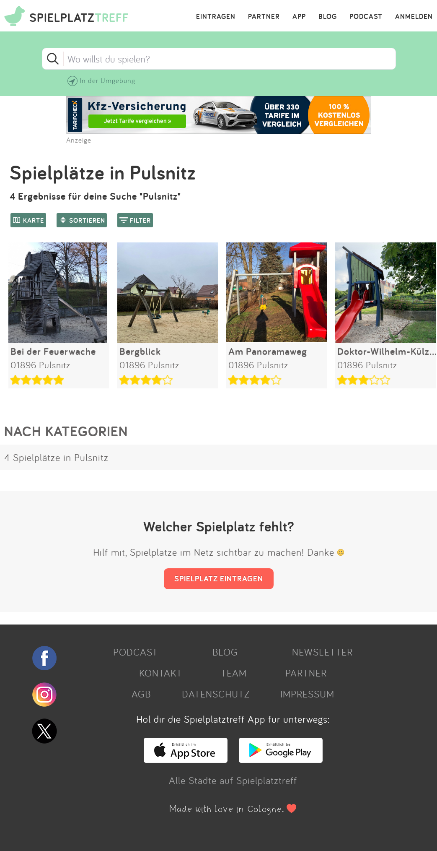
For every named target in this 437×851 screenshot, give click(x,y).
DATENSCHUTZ (216, 693)
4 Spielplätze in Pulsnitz (56, 457)
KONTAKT (160, 672)
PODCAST (366, 16)
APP (299, 16)
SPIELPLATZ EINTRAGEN (218, 578)
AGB (141, 693)
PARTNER (264, 16)
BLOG (327, 16)
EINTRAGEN (215, 16)
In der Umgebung (107, 80)
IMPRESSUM (307, 693)
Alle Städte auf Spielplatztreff (233, 780)
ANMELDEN (414, 16)
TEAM (234, 672)
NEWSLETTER (322, 651)
